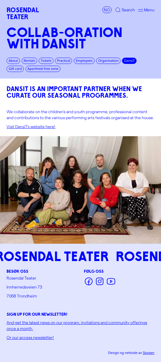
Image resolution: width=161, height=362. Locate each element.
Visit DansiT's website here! (31, 126)
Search (128, 9)
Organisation (108, 60)
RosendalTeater (23, 13)
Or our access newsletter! (30, 337)
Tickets (46, 60)
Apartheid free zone (42, 68)
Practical (63, 60)
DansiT (129, 60)
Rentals (29, 60)
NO (107, 9)
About (13, 60)
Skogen (148, 352)
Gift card (15, 68)
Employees (84, 60)
